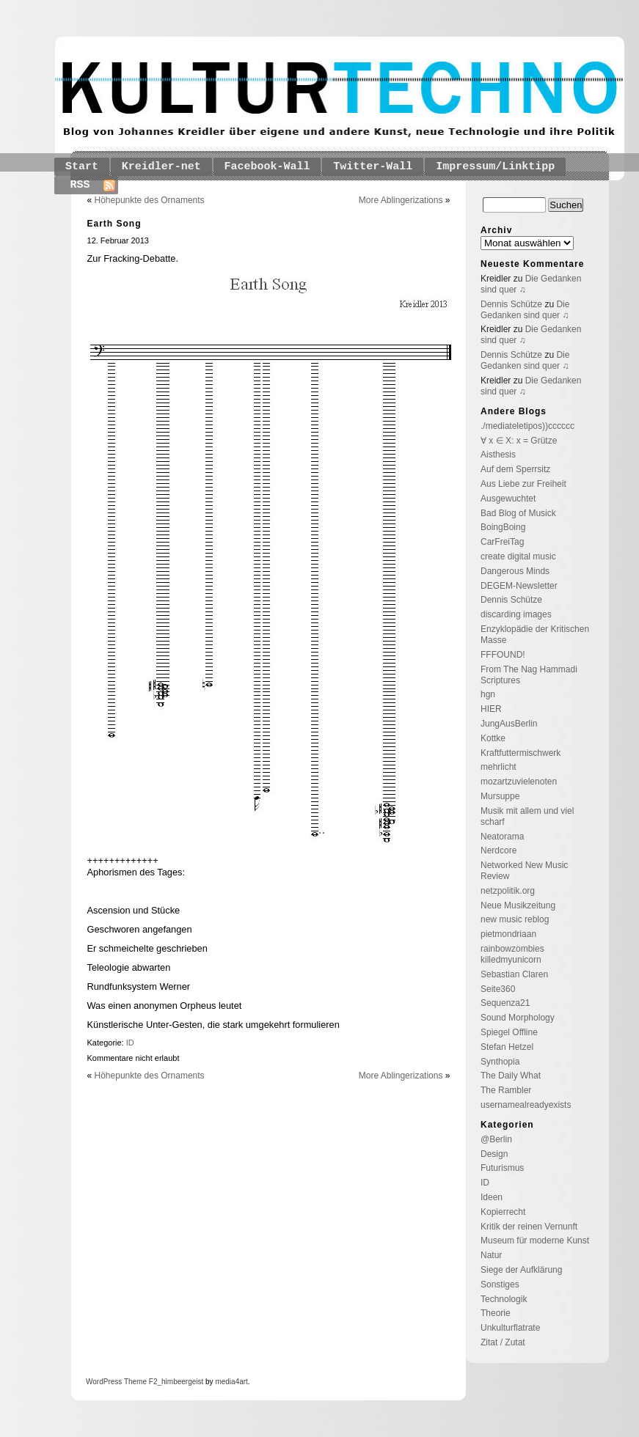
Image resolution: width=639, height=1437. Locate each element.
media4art (231, 1382)
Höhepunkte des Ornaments (150, 200)
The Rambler (506, 1090)
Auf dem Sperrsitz (515, 469)
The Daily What (511, 1075)
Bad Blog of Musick (518, 513)
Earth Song (114, 223)
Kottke (493, 738)
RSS (80, 185)
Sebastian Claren (514, 974)
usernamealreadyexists (526, 1105)
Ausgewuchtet (508, 498)
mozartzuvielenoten (519, 781)
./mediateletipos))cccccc (527, 426)
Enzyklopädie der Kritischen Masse (535, 634)
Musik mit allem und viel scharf (527, 816)
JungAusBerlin (509, 723)
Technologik (504, 1299)
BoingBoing (503, 527)
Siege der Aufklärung (521, 1270)
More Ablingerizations (401, 200)
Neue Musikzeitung (518, 905)
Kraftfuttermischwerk (521, 753)
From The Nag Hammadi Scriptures (529, 675)
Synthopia (500, 1061)
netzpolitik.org (508, 891)
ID (130, 1042)
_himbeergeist (180, 1382)
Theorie (496, 1313)
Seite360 (498, 989)
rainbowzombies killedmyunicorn (512, 954)
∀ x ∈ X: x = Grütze (519, 440)
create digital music (518, 556)
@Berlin (496, 1139)
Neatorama (502, 836)
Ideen (492, 1197)
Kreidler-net (161, 167)
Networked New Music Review (524, 870)
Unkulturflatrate (510, 1328)
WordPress (104, 1382)
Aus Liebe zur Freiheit (523, 484)
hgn (488, 694)
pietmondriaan (508, 934)
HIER (491, 709)
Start (81, 167)
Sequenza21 (505, 1003)
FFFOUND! (503, 655)
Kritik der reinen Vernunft (529, 1226)
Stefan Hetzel (507, 1047)
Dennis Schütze (511, 304)
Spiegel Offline (509, 1032)
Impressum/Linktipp (495, 167)
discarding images (516, 614)
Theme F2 (139, 1382)
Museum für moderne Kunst (535, 1240)
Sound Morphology (518, 1017)
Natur (491, 1255)
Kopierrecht (503, 1212)
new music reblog (515, 919)
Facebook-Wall (267, 167)
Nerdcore (498, 850)
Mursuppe (500, 796)
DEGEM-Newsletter (519, 586)
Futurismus (502, 1168)
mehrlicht (498, 767)
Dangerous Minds (515, 571)
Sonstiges (500, 1284)
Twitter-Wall (372, 167)
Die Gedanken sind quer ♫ (525, 309)
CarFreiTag (502, 542)
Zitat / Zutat (503, 1342)
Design (494, 1154)
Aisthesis (498, 454)
